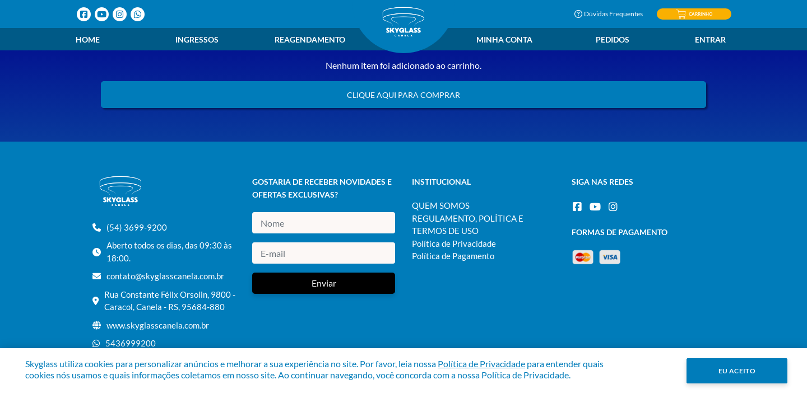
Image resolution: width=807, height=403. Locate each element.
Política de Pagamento (453, 256)
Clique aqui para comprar (403, 95)
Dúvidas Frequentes (608, 14)
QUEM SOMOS (441, 205)
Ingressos (197, 39)
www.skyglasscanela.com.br (157, 325)
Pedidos (612, 39)
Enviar (324, 283)
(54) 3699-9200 (136, 227)
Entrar (710, 39)
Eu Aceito (737, 371)
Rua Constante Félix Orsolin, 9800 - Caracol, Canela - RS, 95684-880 (169, 300)
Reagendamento (310, 39)
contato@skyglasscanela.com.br (165, 276)
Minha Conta (504, 39)
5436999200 (130, 343)
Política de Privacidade (454, 243)
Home (88, 39)
